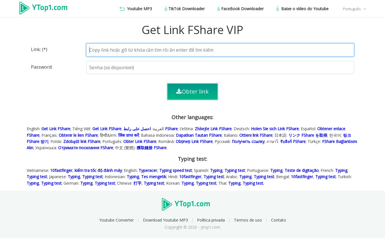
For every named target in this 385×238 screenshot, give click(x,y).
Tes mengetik (153, 176)
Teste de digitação (302, 170)
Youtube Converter (116, 220)
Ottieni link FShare (255, 135)
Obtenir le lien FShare (78, 135)
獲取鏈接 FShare (151, 147)
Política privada (211, 220)
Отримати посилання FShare (85, 147)
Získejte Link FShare (213, 128)
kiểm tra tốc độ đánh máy (98, 170)
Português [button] (352, 8)
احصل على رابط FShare (150, 128)
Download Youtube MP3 (165, 220)
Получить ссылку (248, 141)
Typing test (235, 170)
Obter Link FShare (139, 141)
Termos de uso (248, 220)
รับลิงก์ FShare (293, 141)
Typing (216, 170)
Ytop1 (47, 9)
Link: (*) (39, 49)
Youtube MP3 (136, 8)
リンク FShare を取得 (307, 135)
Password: (41, 67)
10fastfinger (61, 170)
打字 (137, 183)
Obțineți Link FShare (194, 141)
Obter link (192, 91)
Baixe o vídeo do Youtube (302, 8)
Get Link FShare (55, 128)
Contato (278, 220)
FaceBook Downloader (240, 8)
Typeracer (148, 170)
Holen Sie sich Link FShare (275, 128)
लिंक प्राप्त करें (128, 135)
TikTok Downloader (184, 8)
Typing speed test (175, 170)
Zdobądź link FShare (81, 141)
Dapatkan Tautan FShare (199, 135)
